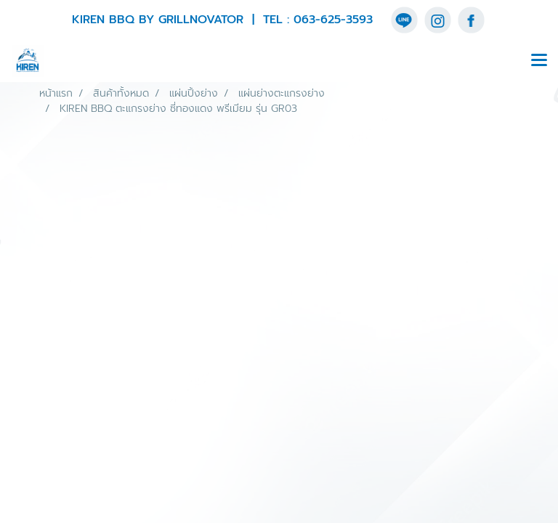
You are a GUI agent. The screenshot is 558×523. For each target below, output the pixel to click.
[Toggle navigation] (539, 61)
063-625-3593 (333, 19)
